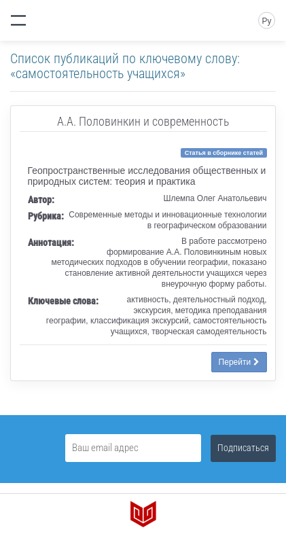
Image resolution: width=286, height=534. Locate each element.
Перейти (239, 362)
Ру (266, 21)
